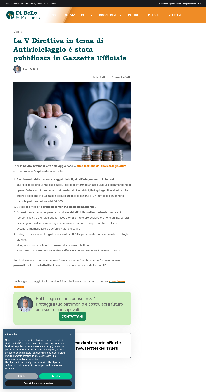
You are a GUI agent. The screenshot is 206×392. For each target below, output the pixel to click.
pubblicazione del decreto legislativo (101, 166)
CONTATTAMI (173, 15)
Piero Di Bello (26, 69)
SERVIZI (70, 15)
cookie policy (49, 349)
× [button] (70, 334)
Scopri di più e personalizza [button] (38, 383)
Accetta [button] (56, 376)
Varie (18, 31)
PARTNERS (135, 15)
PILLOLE (153, 15)
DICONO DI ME (110, 15)
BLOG (87, 15)
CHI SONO (53, 15)
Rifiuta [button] (21, 376)
